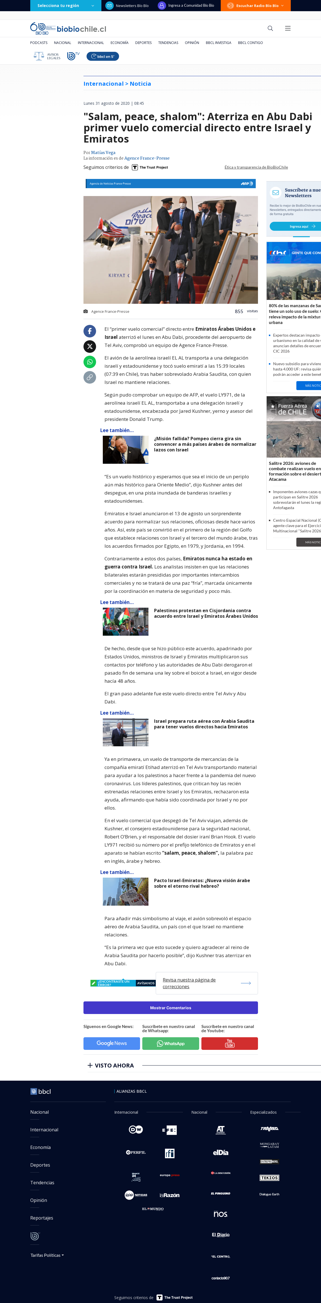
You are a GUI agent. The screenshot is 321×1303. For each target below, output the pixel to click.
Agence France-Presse (146, 158)
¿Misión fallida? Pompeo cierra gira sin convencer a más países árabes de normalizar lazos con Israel (205, 444)
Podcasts (38, 42)
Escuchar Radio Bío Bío (255, 5)
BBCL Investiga (218, 42)
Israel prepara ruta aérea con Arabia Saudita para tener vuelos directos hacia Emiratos (204, 724)
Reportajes (41, 1218)
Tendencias (168, 42)
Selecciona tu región (66, 5)
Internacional (91, 42)
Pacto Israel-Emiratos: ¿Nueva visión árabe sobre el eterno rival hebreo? (202, 883)
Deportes (143, 42)
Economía (120, 42)
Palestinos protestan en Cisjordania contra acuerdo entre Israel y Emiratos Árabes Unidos (206, 613)
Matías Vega (103, 153)
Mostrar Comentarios (170, 1007)
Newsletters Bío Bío (127, 5)
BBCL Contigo (250, 42)
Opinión (192, 42)
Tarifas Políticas (46, 1255)
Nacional (62, 42)
